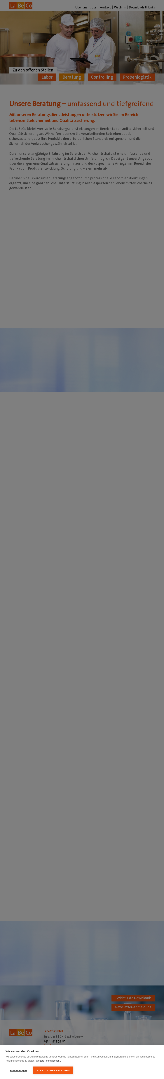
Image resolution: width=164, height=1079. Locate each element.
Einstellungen (18, 1070)
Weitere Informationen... (49, 1060)
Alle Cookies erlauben (53, 1070)
